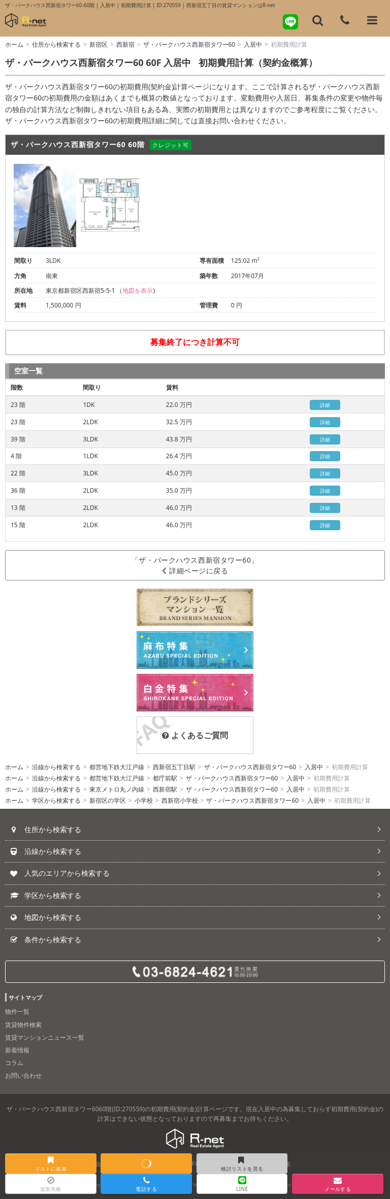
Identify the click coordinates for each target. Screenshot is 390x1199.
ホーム (14, 44)
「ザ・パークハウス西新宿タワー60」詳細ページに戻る (195, 565)
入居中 (253, 44)
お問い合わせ (23, 1075)
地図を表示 (137, 290)
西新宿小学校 (179, 800)
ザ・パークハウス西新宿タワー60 (189, 44)
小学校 (144, 800)
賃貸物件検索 (23, 1024)
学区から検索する (56, 800)
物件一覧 (17, 1011)
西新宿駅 (165, 789)
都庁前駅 (165, 778)
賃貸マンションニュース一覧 (44, 1037)
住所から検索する (56, 44)
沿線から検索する (56, 767)
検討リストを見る (241, 1164)
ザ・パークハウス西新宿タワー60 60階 (78, 144)
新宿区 (98, 44)
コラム (14, 1062)
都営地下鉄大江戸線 (116, 767)
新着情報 (17, 1050)
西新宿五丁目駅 (174, 767)
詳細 (325, 404)
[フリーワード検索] (318, 20)
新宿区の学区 (107, 800)
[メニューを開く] (372, 20)
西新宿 (125, 44)
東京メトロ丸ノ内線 (116, 789)
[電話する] (345, 20)
